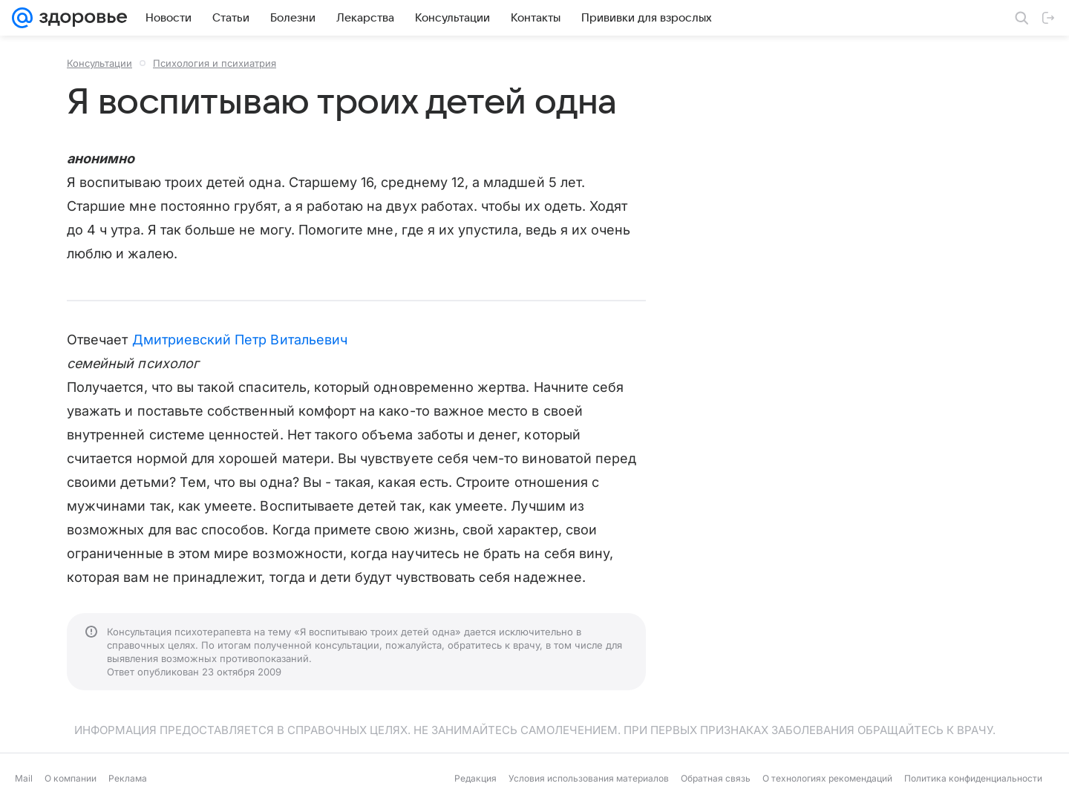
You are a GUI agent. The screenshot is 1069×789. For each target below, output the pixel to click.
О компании (71, 778)
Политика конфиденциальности (973, 778)
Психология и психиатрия (214, 63)
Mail (24, 778)
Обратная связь (716, 778)
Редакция (475, 778)
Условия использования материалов (589, 778)
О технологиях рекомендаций (827, 778)
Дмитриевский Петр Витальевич (240, 339)
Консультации (99, 63)
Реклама (127, 778)
